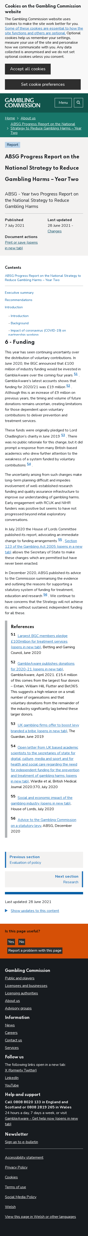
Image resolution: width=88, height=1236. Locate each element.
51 (76, 374)
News (10, 1025)
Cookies (11, 1177)
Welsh (10, 1206)
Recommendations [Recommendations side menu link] (18, 300)
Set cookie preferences (43, 84)
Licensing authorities (21, 993)
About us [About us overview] (12, 1000)
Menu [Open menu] (63, 102)
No (22, 941)
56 (45, 595)
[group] (44, 911)
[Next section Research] (44, 879)
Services (12, 1047)
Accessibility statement (24, 1157)
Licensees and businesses (26, 985)
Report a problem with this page (34, 950)
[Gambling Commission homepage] (22, 106)
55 (60, 540)
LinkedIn (12, 1077)
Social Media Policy (20, 1197)
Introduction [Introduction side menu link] (14, 307)
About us (28, 118)
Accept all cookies (28, 69)
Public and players (19, 978)
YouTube (12, 1085)
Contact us (13, 1040)
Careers (11, 1032)
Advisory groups (18, 1008)
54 (29, 464)
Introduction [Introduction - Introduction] (20, 316)
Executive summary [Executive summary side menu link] (19, 292)
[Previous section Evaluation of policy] (44, 860)
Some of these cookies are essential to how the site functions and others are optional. (44, 31)
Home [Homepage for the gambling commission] (10, 118)
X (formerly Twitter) (21, 1070)
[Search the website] (78, 102)
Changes (55, 231)
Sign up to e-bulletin (21, 1142)
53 (63, 435)
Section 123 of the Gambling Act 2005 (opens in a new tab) (43, 546)
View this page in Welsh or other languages (40, 1216)
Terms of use (15, 1187)
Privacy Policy (16, 1167)
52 (68, 386)
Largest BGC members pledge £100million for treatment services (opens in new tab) (39, 641)
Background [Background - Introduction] (20, 323)
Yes (11, 941)
